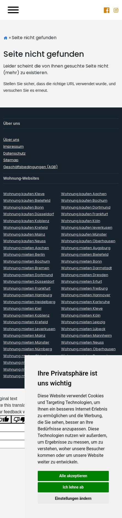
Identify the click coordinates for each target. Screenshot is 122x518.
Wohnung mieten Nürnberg (27, 349)
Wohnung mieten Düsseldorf (28, 281)
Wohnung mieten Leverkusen (29, 328)
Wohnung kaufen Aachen (84, 193)
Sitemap (10, 160)
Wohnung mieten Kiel (22, 308)
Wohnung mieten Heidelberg (29, 301)
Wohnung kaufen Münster (84, 234)
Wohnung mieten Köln (81, 315)
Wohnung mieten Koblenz (26, 315)
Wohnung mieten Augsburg (85, 247)
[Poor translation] (20, 419)
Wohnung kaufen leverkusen (86, 227)
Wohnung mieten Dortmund (28, 274)
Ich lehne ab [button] (73, 487)
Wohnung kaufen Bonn (23, 207)
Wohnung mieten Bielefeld (85, 254)
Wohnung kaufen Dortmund (85, 207)
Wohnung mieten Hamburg (27, 295)
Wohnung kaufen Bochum (84, 200)
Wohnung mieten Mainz (24, 335)
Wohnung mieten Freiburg (84, 288)
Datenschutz (14, 153)
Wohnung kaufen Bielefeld (26, 200)
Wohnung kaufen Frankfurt (84, 214)
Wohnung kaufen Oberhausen (88, 241)
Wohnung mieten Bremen (26, 268)
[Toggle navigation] (13, 10)
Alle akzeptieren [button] (73, 476)
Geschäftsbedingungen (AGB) (30, 166)
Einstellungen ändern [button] (73, 498)
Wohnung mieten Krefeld (25, 322)
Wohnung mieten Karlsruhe (85, 301)
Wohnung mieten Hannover (85, 295)
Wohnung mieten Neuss (82, 342)
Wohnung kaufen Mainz (24, 234)
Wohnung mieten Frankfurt (26, 288)
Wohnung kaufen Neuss (24, 241)
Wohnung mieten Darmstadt (86, 268)
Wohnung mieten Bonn (81, 261)
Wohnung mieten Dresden (84, 274)
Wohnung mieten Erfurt (81, 281)
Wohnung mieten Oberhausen (88, 349)
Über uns (11, 139)
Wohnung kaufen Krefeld (25, 227)
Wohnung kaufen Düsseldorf (28, 214)
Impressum (13, 146)
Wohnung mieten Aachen (26, 247)
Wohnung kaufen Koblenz (26, 220)
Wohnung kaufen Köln (80, 220)
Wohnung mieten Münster (26, 342)
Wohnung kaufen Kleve (24, 193)
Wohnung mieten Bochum (26, 261)
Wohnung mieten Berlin (24, 254)
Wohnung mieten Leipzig (83, 322)
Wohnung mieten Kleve (82, 308)
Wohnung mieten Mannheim (86, 335)
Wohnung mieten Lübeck (83, 328)
